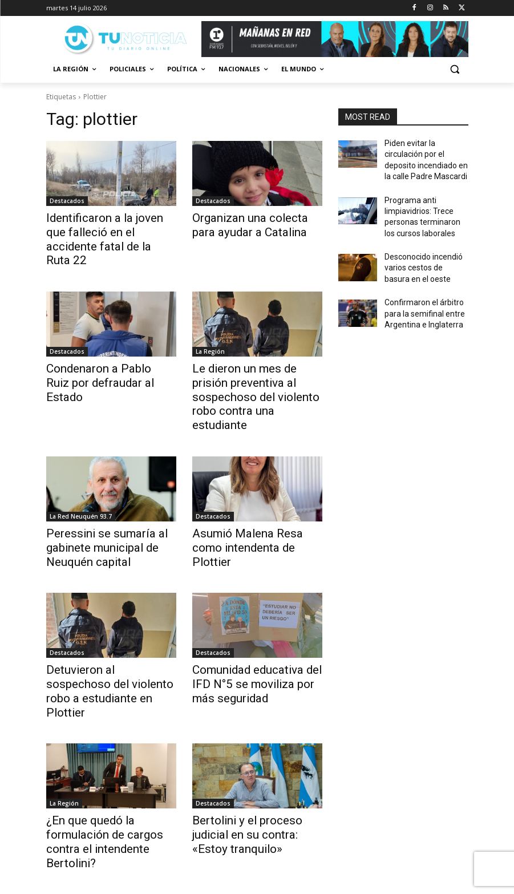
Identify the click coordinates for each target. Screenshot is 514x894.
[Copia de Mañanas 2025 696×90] (334, 39)
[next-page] (175, 836)
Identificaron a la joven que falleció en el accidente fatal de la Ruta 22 (106, 230)
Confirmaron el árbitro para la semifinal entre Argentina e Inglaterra (426, 295)
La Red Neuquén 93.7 (81, 477)
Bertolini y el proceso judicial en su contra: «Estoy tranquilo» (253, 769)
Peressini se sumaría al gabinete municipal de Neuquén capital (95, 506)
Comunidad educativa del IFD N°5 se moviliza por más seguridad (255, 638)
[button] (455, 69)
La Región (210, 333)
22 (151, 837)
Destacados (67, 201)
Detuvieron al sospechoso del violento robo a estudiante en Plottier (109, 638)
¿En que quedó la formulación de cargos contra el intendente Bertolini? (110, 769)
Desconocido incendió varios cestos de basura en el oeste (423, 254)
